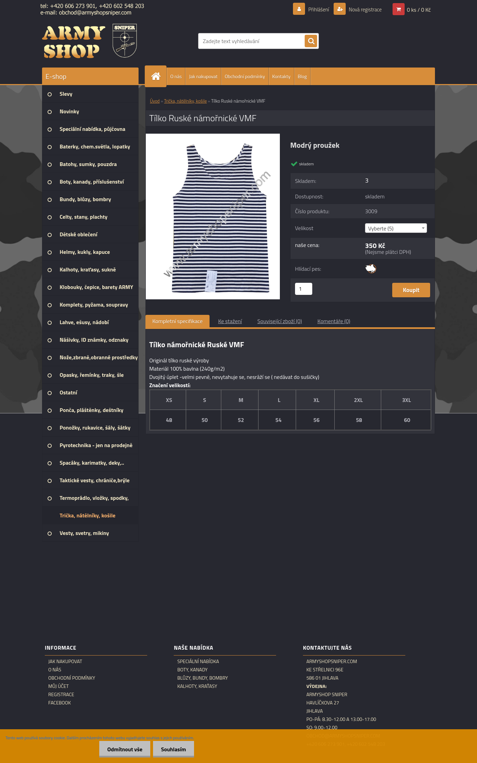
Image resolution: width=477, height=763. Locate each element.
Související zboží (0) (279, 321)
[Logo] (89, 41)
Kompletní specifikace (177, 321)
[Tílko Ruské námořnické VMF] (213, 136)
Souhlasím (172, 749)
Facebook (59, 702)
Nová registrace (363, 9)
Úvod (155, 100)
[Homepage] (158, 76)
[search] (311, 41)
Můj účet (58, 686)
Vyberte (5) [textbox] (381, 228)
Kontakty (281, 76)
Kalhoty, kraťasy (197, 686)
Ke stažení (230, 321)
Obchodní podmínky (245, 76)
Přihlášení (314, 9)
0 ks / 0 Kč (419, 9)
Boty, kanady (192, 669)
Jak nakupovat (203, 76)
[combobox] (396, 228)
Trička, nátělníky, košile (185, 100)
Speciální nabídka (198, 661)
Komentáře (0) (333, 321)
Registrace (61, 694)
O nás (176, 76)
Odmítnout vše (123, 749)
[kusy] (303, 289)
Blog (302, 76)
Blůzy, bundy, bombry (202, 678)
